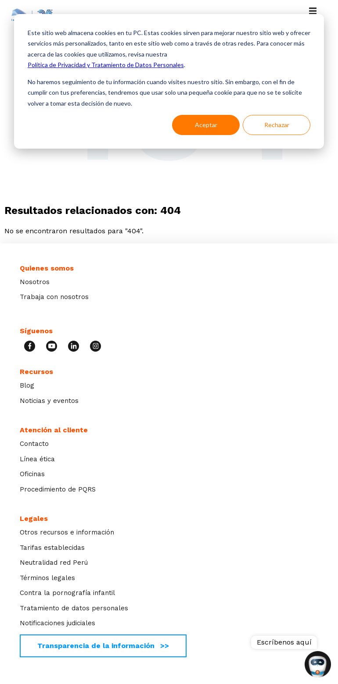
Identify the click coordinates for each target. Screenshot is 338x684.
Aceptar (206, 124)
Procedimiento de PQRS (58, 489)
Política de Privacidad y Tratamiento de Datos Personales (106, 64)
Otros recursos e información (67, 532)
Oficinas (32, 474)
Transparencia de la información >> (103, 645)
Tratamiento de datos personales (74, 608)
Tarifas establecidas (52, 548)
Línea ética (37, 459)
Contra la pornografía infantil (67, 593)
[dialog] (169, 81)
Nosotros (35, 282)
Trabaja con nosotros (54, 297)
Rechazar (276, 124)
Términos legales (47, 578)
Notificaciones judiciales (57, 623)
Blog (27, 385)
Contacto (34, 444)
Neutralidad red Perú (54, 562)
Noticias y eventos (49, 401)
